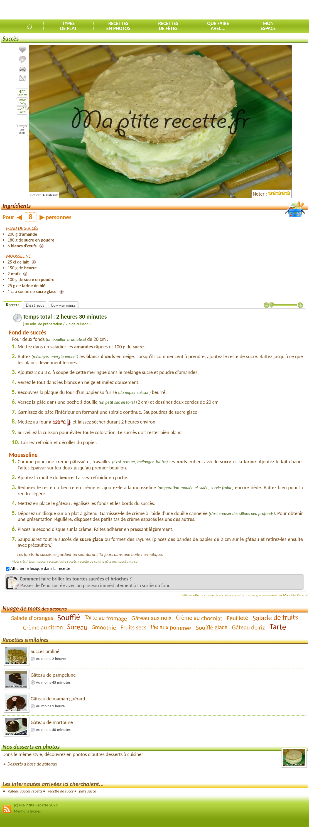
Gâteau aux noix (151, 618)
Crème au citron (43, 627)
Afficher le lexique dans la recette (38, 568)
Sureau (77, 627)
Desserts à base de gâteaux (32, 764)
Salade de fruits (275, 617)
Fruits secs (133, 627)
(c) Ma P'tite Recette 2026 (36, 805)
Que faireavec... (218, 26)
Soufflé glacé (212, 627)
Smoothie (104, 627)
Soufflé (68, 617)
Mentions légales (27, 811)
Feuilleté (237, 618)
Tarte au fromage (106, 617)
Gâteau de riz (248, 627)
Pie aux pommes (171, 627)
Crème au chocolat (199, 618)
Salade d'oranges (32, 618)
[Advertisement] (244, 10)
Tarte (277, 626)
